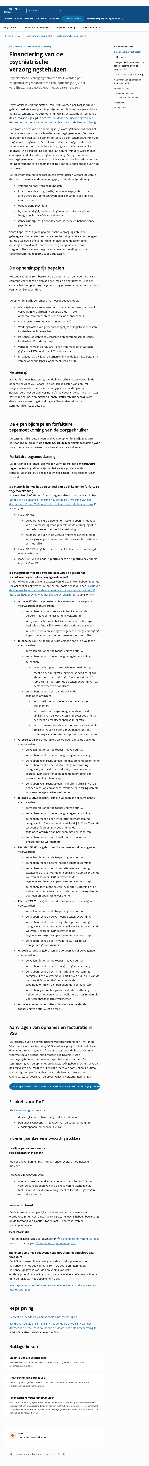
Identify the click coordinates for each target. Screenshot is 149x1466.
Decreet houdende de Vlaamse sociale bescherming (43, 1317)
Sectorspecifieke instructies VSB (72, 36)
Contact (7, 18)
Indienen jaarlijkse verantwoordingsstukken (128, 95)
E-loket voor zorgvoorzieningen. (56, 1243)
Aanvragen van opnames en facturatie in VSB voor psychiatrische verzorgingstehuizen (56, 1086)
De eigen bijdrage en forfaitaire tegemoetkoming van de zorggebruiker (129, 66)
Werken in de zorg (65, 27)
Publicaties (41, 18)
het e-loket (22, 1110)
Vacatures (54, 18)
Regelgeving (120, 102)
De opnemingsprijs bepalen (127, 51)
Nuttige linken (120, 107)
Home (9, 36)
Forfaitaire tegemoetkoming (130, 74)
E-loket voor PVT (122, 88)
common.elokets (72, 18)
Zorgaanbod (9, 27)
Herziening (121, 57)
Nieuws (18, 18)
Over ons (28, 18)
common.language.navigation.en (105, 18)
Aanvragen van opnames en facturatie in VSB (127, 81)
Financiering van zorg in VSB (38, 36)
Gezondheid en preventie (36, 27)
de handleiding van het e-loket (78, 1238)
